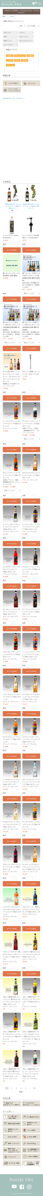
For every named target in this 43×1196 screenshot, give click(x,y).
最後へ (21, 1092)
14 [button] (22, 213)
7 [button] (24, 211)
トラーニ (22, 32)
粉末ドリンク (8, 40)
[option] (12, 197)
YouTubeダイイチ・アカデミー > (14, 98)
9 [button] (30, 211)
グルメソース (23, 36)
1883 (5, 36)
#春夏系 (30, 56)
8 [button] (27, 211)
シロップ (12, 16)
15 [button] (25, 213)
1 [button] (6, 211)
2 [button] (9, 211)
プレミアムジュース (25, 40)
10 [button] (32, 211)
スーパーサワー (8, 44)
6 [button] (21, 211)
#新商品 (9, 56)
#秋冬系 (9, 60)
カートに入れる (12, 250)
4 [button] (15, 211)
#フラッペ (10, 65)
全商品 (4, 16)
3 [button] (12, 211)
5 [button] (18, 211)
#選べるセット (20, 56)
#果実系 (24, 60)
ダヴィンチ (7, 32)
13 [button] (19, 213)
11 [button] (35, 211)
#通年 (17, 60)
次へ (34, 1088)
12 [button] (38, 211)
